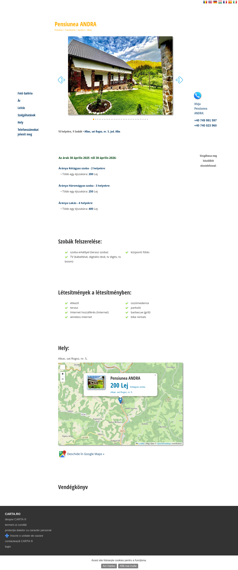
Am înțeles (109, 566)
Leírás (21, 108)
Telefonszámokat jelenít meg (28, 131)
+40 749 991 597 (205, 120)
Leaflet (140, 443)
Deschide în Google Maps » (81, 454)
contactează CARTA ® (19, 541)
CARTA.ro (12, 514)
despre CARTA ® (15, 519)
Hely (20, 122)
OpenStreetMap (164, 443)
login (8, 546)
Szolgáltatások (26, 115)
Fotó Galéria (25, 93)
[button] (120, 400)
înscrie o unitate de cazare (24, 535)
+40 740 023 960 (205, 125)
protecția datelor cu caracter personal (28, 530)
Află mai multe (128, 566)
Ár (19, 100)
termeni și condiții (16, 524)
